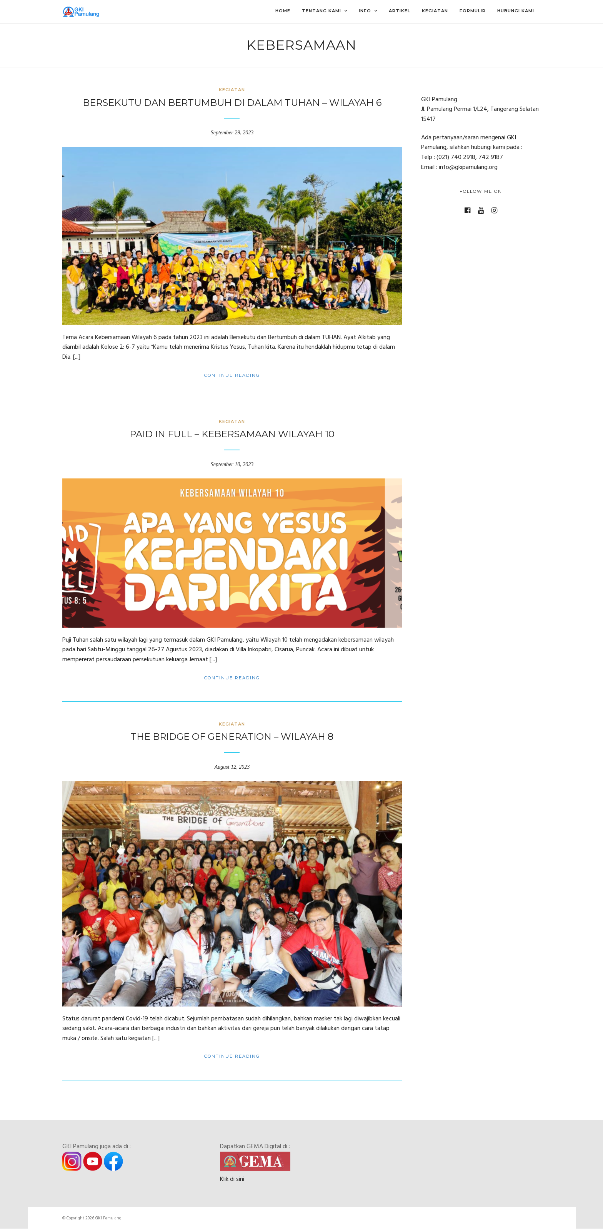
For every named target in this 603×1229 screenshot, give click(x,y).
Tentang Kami (321, 10)
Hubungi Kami (515, 10)
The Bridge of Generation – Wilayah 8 (231, 736)
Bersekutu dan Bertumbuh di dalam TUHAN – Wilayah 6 (232, 102)
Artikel (399, 10)
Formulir (473, 10)
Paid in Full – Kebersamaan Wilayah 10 (232, 434)
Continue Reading (232, 375)
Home (282, 10)
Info (365, 10)
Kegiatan (435, 10)
